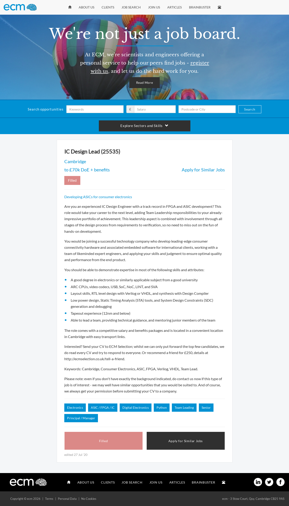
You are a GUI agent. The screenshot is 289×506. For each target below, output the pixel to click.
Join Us (154, 7)
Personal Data (67, 499)
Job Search (131, 7)
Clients (108, 7)
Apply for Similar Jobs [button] (185, 441)
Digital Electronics (135, 407)
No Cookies (88, 499)
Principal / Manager (81, 418)
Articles (174, 7)
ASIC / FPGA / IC (103, 407)
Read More (144, 82)
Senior (206, 407)
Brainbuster (200, 7)
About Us (86, 7)
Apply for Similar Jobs (203, 169)
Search (249, 109)
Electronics (75, 407)
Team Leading (184, 407)
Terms (49, 499)
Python (162, 407)
